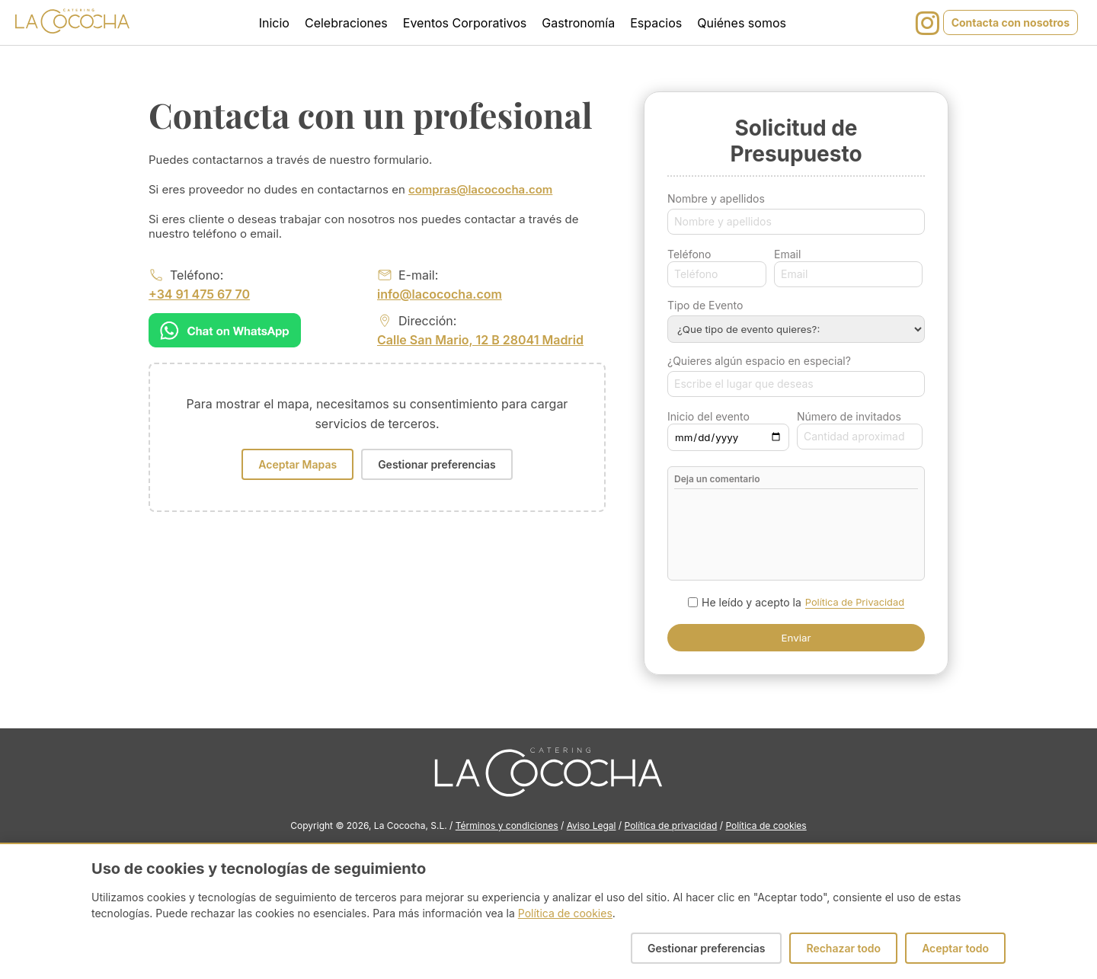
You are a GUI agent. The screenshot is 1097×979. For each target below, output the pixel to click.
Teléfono (689, 254)
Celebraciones (346, 22)
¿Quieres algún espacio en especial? (759, 360)
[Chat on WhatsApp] (225, 330)
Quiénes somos (741, 22)
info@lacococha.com (439, 294)
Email (787, 254)
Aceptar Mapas (297, 464)
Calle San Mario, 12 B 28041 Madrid (480, 339)
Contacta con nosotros (1010, 22)
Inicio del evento (708, 416)
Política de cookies (765, 825)
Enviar (796, 638)
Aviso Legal (591, 825)
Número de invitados (849, 416)
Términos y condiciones (507, 825)
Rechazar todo (843, 948)
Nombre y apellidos (716, 198)
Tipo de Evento (705, 305)
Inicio (274, 22)
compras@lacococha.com (480, 189)
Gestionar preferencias (437, 464)
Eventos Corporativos (464, 22)
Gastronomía (578, 22)
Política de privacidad (671, 825)
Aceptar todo (955, 948)
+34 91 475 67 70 (199, 294)
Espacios (656, 22)
